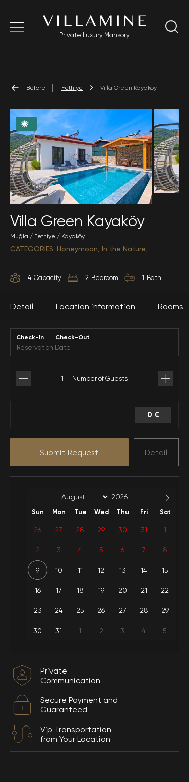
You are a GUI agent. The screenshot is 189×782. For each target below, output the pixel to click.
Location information (95, 306)
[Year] (127, 497)
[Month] (83, 496)
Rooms (170, 306)
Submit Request (69, 452)
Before (27, 88)
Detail (156, 452)
